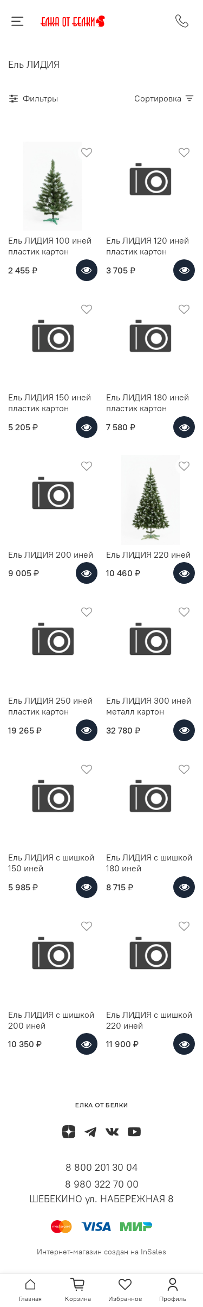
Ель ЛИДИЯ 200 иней (50, 554)
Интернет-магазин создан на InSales (101, 1252)
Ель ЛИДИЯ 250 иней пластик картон (50, 706)
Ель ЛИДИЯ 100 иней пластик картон (49, 246)
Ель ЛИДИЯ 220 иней (148, 554)
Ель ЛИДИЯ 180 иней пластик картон (147, 402)
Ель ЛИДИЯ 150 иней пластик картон (49, 402)
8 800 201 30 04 (101, 1167)
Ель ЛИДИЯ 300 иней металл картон (148, 706)
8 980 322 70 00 (102, 1184)
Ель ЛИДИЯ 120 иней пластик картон (147, 246)
